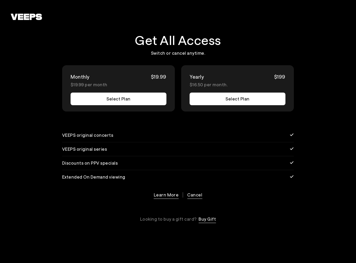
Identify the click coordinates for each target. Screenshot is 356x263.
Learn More (166, 194)
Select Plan (118, 98)
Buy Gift (207, 218)
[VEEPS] (26, 17)
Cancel (194, 194)
